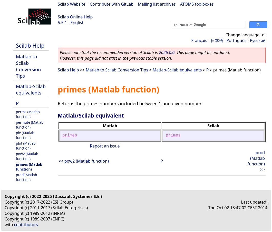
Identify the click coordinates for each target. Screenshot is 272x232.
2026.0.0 (166, 52)
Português (236, 40)
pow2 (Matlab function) (27, 156)
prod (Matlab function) (26, 177)
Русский (258, 40)
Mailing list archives (157, 4)
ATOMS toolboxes (197, 4)
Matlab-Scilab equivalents (31, 89)
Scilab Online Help (75, 17)
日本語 (217, 40)
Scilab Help (30, 45)
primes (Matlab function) (29, 167)
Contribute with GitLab (111, 4)
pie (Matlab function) (25, 135)
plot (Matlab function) (26, 146)
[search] (208, 25)
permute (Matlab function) (29, 125)
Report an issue (105, 146)
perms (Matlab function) (28, 114)
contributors (26, 224)
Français (199, 40)
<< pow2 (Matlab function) (84, 161)
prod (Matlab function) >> (256, 161)
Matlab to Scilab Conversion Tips (28, 66)
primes (69, 135)
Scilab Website (71, 4)
